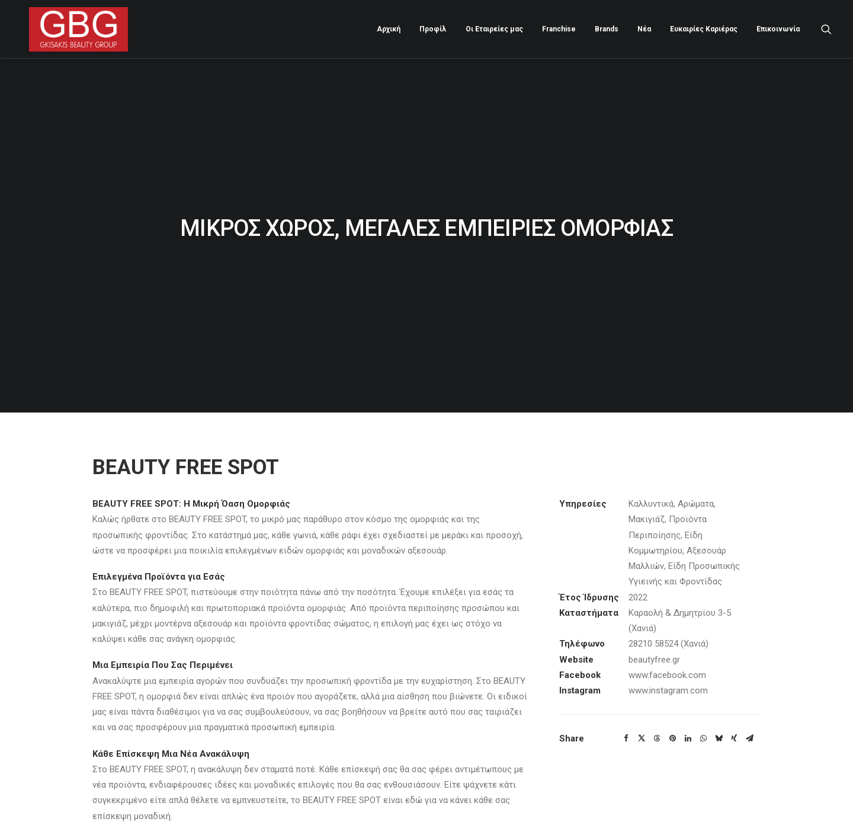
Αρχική (388, 27)
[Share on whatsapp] (703, 706)
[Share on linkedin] (688, 706)
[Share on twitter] (641, 706)
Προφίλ (433, 27)
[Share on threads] (657, 706)
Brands (606, 27)
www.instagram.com (668, 658)
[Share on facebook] (626, 706)
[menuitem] (388, 27)
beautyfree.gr (654, 626)
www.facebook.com (667, 642)
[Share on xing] (734, 706)
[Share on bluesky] (718, 706)
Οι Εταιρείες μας (494, 27)
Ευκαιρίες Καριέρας (703, 27)
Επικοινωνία (778, 27)
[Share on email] (749, 706)
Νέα (644, 27)
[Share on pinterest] (672, 706)
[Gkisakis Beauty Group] (71, 27)
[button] (826, 27)
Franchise (559, 27)
